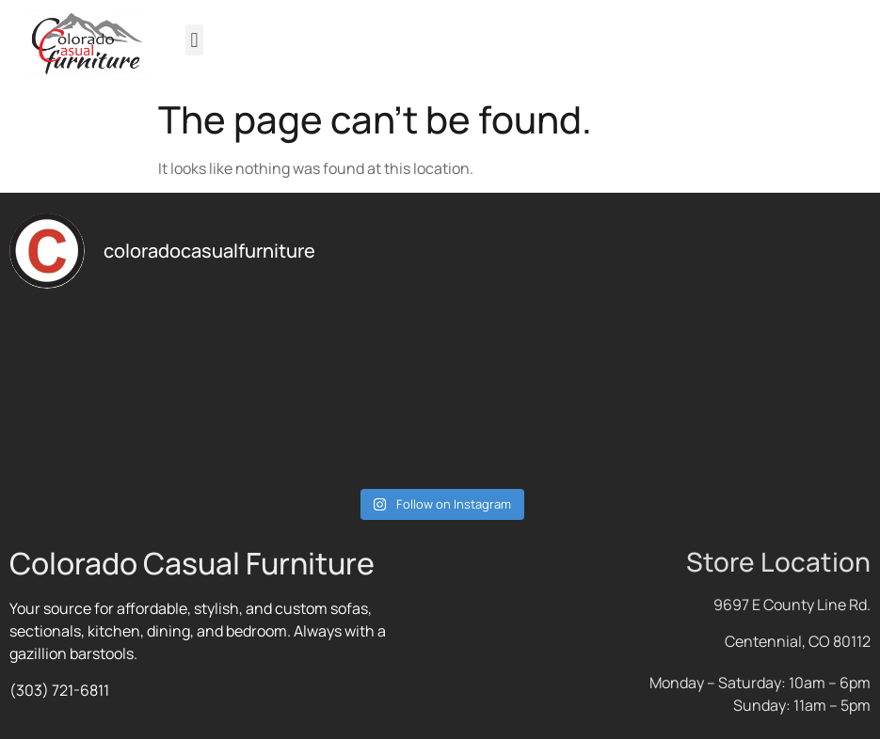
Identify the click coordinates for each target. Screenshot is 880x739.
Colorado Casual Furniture (192, 563)
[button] (194, 39)
